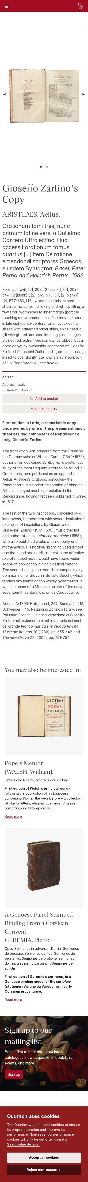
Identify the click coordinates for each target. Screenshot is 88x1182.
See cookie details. (23, 1144)
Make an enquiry (44, 409)
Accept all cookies (44, 1157)
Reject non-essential (44, 1170)
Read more (13, 816)
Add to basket (46, 399)
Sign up (14, 1074)
